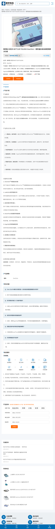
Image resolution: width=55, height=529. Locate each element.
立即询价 (8, 78)
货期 (23, 407)
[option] (27, 31)
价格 (30, 407)
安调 (36, 407)
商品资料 (15, 407)
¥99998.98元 (14, 56)
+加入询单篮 (46, 55)
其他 (43, 407)
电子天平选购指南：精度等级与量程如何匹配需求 (15, 451)
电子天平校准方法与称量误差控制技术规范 (14, 458)
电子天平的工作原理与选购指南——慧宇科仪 (15, 445)
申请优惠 (18, 78)
